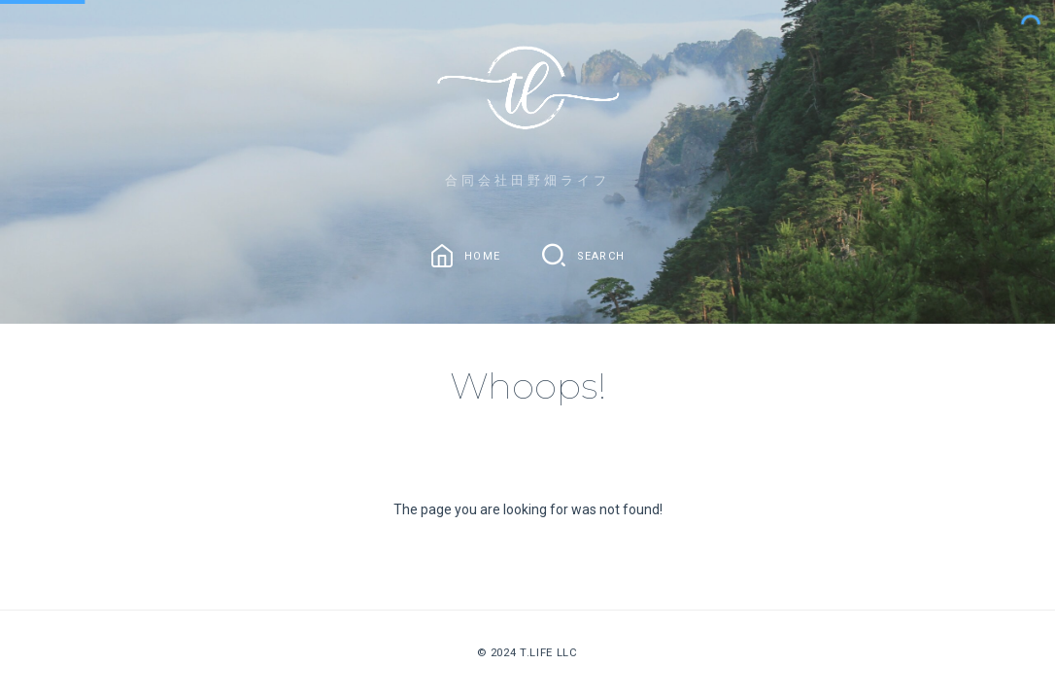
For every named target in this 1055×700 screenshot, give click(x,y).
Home (482, 255)
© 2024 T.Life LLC (527, 652)
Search (601, 255)
